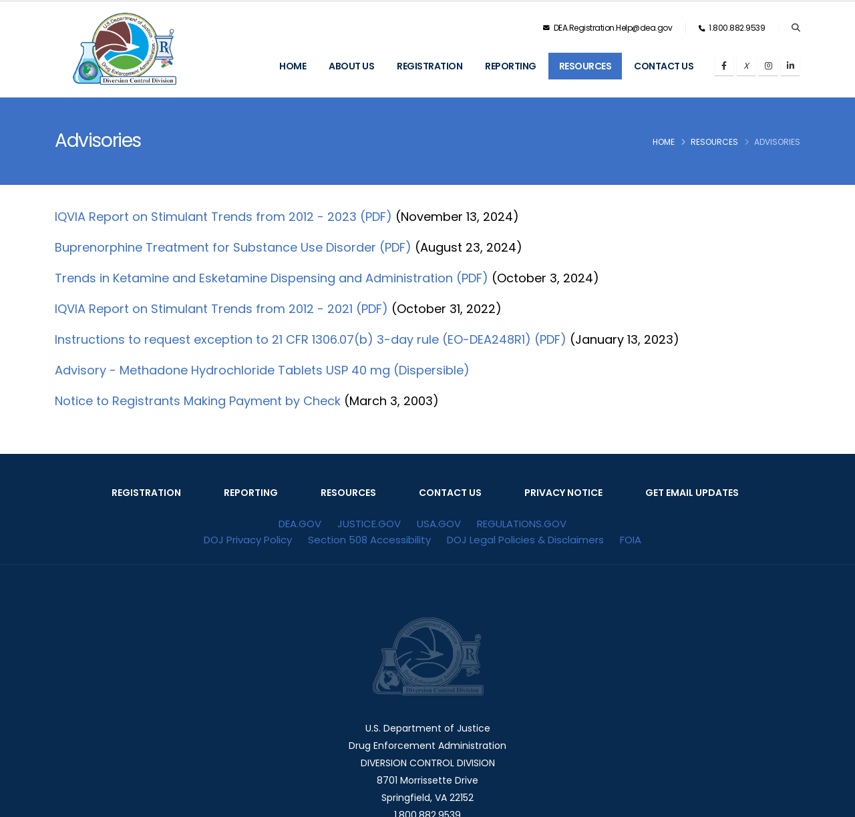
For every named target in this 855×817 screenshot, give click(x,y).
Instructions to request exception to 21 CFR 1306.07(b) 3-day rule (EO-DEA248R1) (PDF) (310, 339)
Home (292, 66)
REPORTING (251, 492)
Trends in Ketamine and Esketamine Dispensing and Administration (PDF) (271, 278)
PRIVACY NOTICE (563, 492)
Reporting (510, 66)
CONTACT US (450, 492)
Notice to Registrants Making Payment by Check (198, 400)
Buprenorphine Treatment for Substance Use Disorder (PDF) (233, 247)
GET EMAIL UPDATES (692, 492)
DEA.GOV (300, 524)
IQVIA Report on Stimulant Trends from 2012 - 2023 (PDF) (223, 216)
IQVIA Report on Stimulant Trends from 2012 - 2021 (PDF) (221, 308)
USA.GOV (439, 524)
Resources (585, 66)
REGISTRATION (146, 492)
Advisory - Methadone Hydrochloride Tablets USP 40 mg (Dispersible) (262, 370)
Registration (429, 66)
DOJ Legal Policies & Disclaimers (525, 540)
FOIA (630, 540)
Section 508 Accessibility (369, 540)
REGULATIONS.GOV (521, 524)
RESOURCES (348, 492)
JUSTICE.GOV (369, 524)
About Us (351, 66)
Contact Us (663, 66)
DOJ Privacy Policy (248, 540)
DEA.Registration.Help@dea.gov (608, 27)
